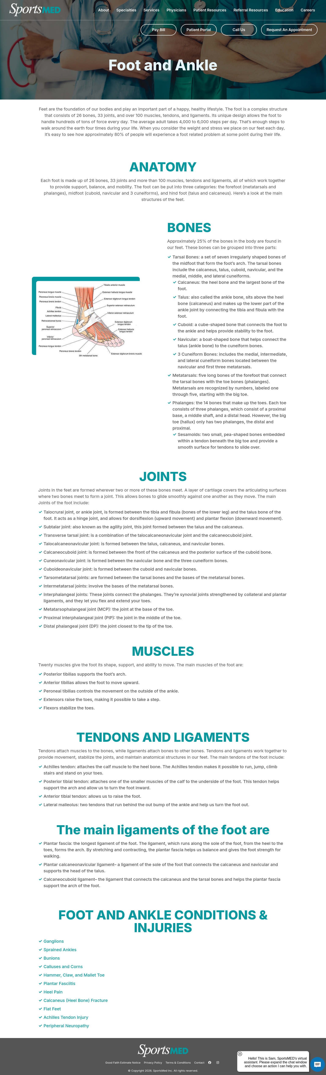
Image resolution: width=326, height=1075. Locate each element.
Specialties (127, 10)
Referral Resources (251, 10)
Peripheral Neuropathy (66, 1025)
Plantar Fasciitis (59, 983)
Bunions (52, 958)
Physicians (177, 10)
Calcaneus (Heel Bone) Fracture (76, 1000)
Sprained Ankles (60, 949)
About (104, 10)
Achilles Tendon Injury (66, 1017)
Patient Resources (211, 10)
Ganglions (54, 941)
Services (153, 10)
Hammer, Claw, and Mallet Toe (74, 975)
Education (285, 10)
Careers (308, 10)
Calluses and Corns (63, 966)
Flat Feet (52, 1008)
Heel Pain (53, 991)
